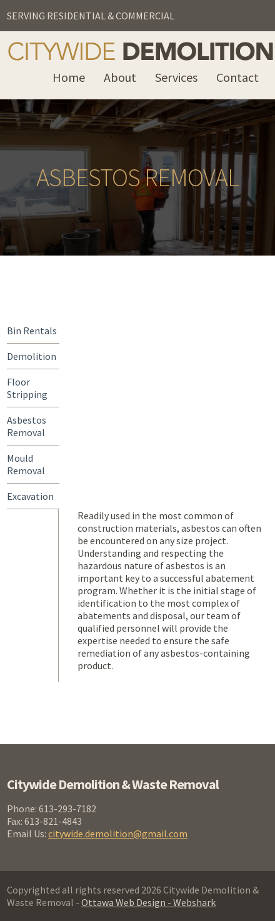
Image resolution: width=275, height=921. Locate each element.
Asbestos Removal (26, 426)
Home (68, 77)
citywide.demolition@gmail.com (118, 833)
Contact (237, 77)
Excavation (30, 496)
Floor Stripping (27, 388)
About (120, 77)
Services (176, 77)
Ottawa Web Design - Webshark (148, 902)
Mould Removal (26, 464)
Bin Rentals (32, 330)
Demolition (31, 356)
